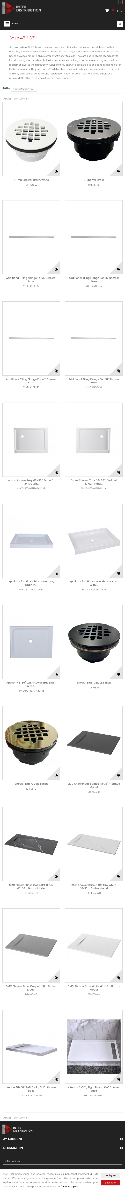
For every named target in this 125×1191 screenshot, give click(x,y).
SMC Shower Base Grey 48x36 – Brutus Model (31, 988)
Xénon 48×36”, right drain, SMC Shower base (94, 1089)
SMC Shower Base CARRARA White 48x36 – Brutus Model (93, 887)
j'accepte (110, 1182)
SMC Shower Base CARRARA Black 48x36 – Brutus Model (31, 887)
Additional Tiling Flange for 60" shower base (93, 381)
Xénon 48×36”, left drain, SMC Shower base (31, 1089)
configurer (110, 1175)
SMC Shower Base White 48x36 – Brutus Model (94, 988)
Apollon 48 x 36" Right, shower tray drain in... (31, 583)
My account (12, 1139)
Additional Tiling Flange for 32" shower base (31, 279)
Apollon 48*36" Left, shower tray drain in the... (31, 684)
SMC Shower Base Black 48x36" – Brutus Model (94, 785)
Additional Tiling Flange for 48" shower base (31, 381)
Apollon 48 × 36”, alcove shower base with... (93, 583)
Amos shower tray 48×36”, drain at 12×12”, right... (94, 482)
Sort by (6, 88)
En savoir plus (71, 1186)
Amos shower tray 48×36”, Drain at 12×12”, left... (31, 482)
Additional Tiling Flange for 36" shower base (93, 279)
